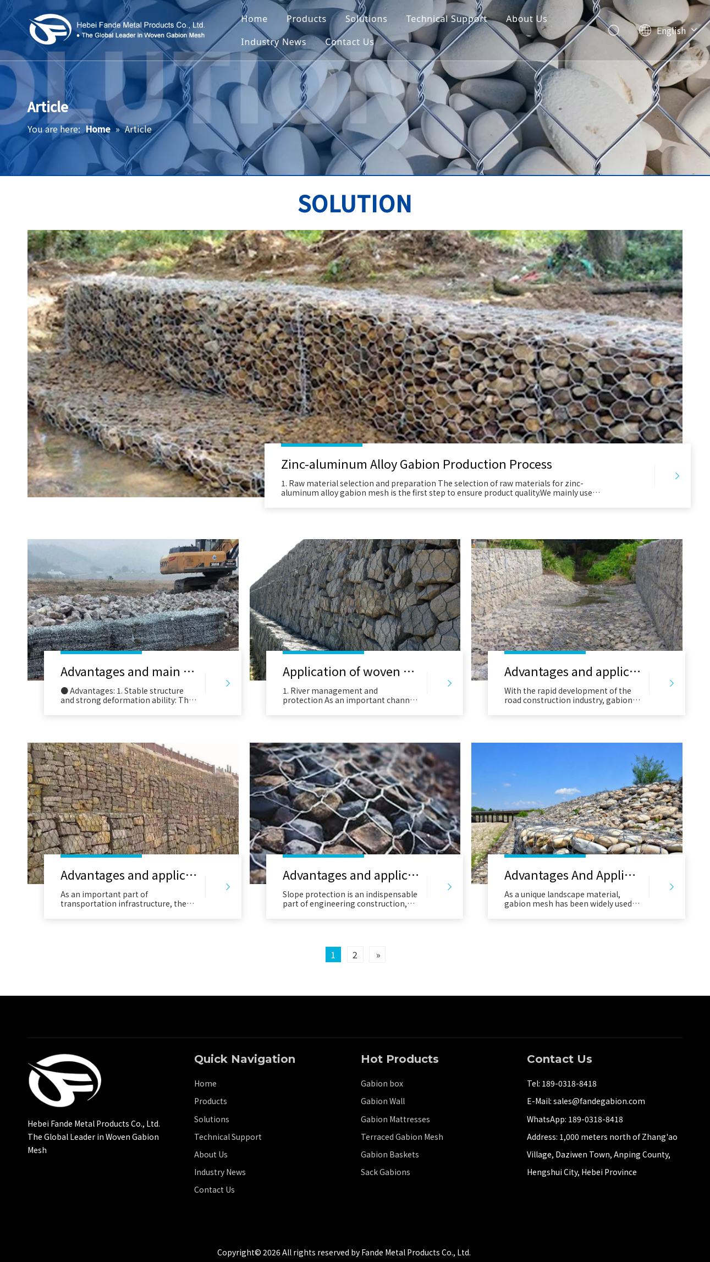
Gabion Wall (383, 1100)
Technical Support (446, 19)
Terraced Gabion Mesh (402, 1136)
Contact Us (349, 42)
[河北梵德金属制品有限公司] (64, 1080)
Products (307, 19)
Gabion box (382, 1083)
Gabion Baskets (390, 1154)
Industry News (273, 42)
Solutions (366, 19)
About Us (526, 19)
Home (254, 19)
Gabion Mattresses (395, 1118)
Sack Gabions (385, 1171)
